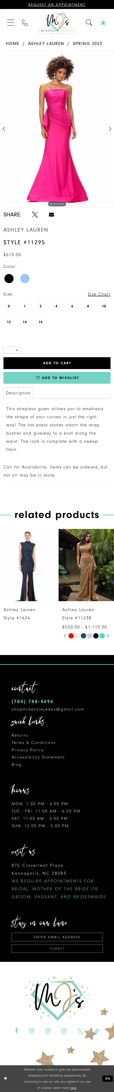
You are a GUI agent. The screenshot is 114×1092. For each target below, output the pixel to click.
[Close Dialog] (5, 1079)
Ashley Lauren (46, 43)
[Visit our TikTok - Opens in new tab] (97, 1031)
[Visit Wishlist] (103, 22)
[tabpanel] (57, 129)
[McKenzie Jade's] (57, 22)
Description (18, 393)
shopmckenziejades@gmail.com (48, 709)
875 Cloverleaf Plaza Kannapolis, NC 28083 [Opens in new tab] (59, 881)
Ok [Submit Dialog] (108, 1079)
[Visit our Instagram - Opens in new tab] (32, 1031)
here (73, 1088)
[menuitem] (11, 22)
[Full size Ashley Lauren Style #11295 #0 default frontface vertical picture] (57, 129)
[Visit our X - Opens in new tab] (80, 1031)
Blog (17, 764)
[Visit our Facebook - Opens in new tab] (16, 1031)
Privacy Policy (28, 750)
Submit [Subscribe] (57, 948)
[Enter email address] (57, 937)
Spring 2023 (87, 43)
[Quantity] (12, 350)
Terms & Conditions (34, 742)
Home (12, 43)
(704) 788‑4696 (33, 702)
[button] (11, 22)
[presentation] (28, 565)
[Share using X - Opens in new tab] (35, 214)
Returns (20, 735)
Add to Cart (57, 363)
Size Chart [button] (99, 294)
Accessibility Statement (38, 757)
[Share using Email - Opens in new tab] (51, 214)
